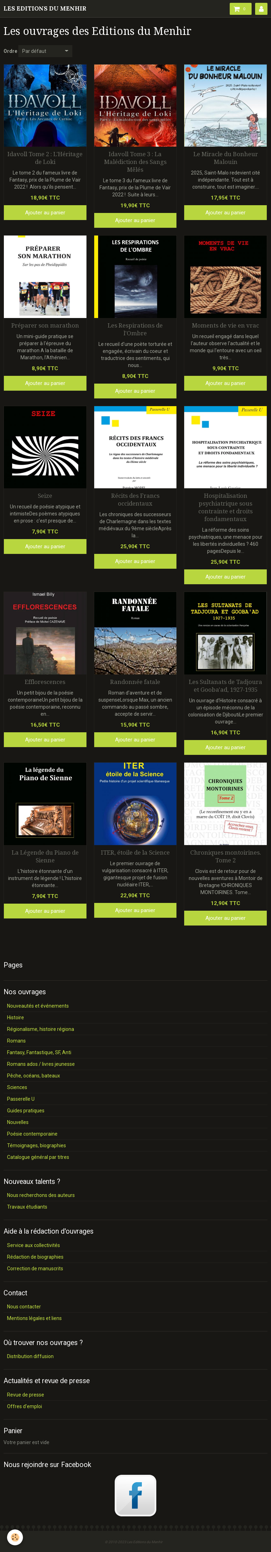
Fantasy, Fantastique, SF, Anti (39, 1052)
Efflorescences (45, 681)
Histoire (15, 1017)
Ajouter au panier (45, 212)
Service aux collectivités (33, 1245)
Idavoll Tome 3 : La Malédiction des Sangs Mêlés (135, 162)
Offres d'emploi (24, 1406)
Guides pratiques (25, 1110)
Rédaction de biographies (35, 1257)
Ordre (10, 51)
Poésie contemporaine (32, 1134)
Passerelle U (21, 1099)
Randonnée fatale (135, 681)
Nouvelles (18, 1122)
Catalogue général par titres (38, 1157)
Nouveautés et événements (38, 1006)
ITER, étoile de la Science (135, 852)
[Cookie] (15, 1537)
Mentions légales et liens (34, 1318)
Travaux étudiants (27, 1207)
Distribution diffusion (30, 1356)
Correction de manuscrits (35, 1268)
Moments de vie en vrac (225, 325)
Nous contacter (24, 1306)
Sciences (17, 1087)
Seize (45, 495)
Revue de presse (25, 1395)
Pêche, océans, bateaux (33, 1076)
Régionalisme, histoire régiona (40, 1029)
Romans (16, 1041)
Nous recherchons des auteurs (41, 1195)
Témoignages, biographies (36, 1145)
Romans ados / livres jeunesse (41, 1064)
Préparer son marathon (45, 325)
